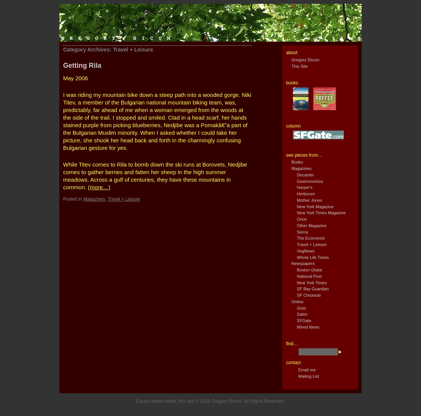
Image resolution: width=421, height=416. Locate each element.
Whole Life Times (313, 257)
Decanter (305, 175)
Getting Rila (82, 65)
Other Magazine (312, 225)
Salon (302, 314)
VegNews (305, 251)
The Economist (311, 238)
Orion (302, 219)
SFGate (304, 320)
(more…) (99, 187)
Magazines (94, 199)
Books (297, 162)
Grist (301, 308)
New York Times (312, 282)
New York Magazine (315, 206)
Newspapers (302, 263)
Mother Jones (309, 200)
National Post (309, 276)
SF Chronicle (309, 295)
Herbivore (306, 194)
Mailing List (308, 376)
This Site (299, 66)
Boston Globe (309, 270)
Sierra (302, 232)
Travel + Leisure (124, 199)
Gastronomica (310, 181)
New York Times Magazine (321, 212)
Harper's (305, 187)
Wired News (308, 327)
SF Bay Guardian (313, 289)
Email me (307, 370)
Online (297, 301)
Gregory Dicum (305, 60)
